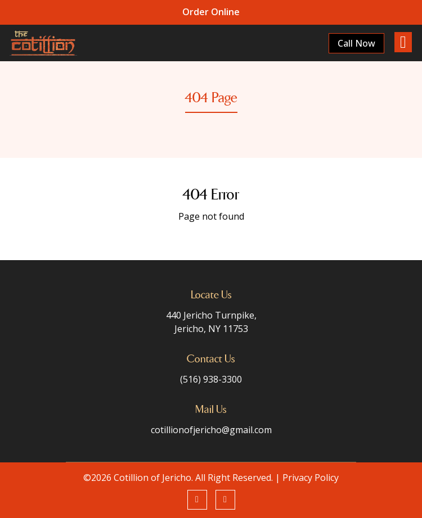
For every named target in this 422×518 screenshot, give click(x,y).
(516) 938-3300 (211, 379)
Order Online (211, 12)
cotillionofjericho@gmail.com (211, 430)
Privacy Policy (310, 477)
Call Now (355, 43)
